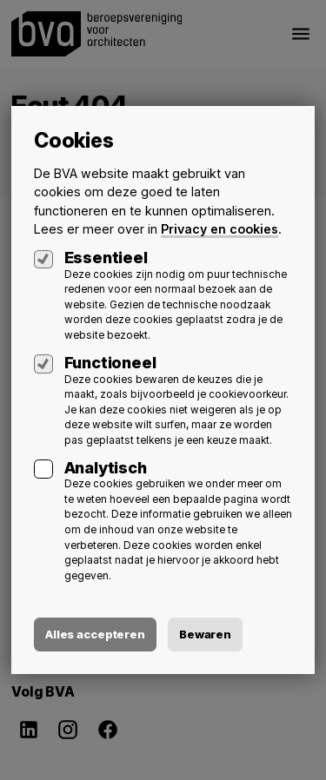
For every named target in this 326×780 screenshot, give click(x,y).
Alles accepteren (95, 634)
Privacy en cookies (219, 228)
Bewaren (205, 634)
